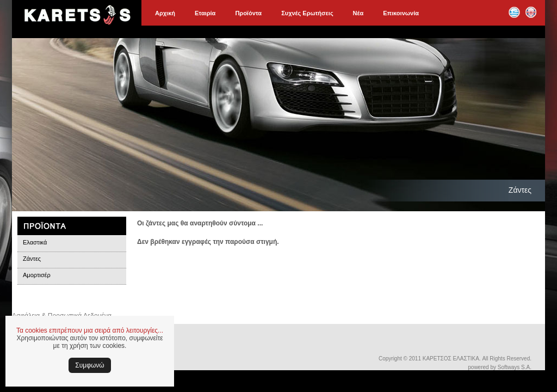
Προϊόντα (248, 13)
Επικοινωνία (401, 13)
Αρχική (165, 13)
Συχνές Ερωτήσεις (307, 13)
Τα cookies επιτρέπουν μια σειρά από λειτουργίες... (89, 330)
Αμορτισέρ (37, 275)
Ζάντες (32, 258)
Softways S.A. (514, 367)
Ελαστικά (35, 242)
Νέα (358, 13)
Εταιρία (205, 13)
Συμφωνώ (89, 365)
